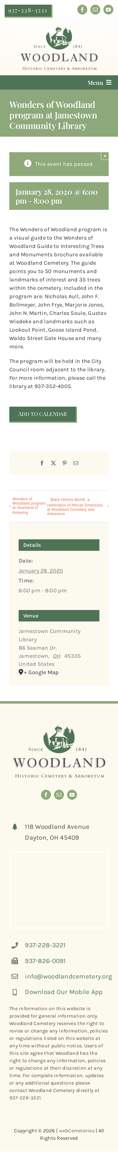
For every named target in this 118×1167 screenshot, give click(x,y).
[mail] (95, 10)
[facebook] (82, 10)
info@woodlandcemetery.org (68, 976)
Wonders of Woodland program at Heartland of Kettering (28, 506)
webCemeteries (77, 1131)
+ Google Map (41, 672)
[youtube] (108, 10)
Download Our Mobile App (63, 992)
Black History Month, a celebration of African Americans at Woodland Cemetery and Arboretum (75, 507)
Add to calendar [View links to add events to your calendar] (42, 414)
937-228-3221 (45, 945)
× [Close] (105, 155)
